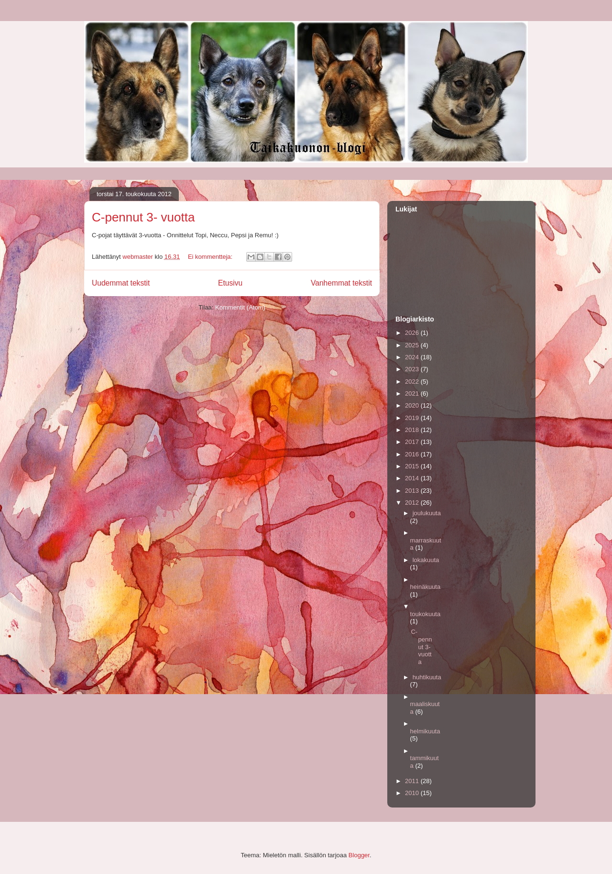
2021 (413, 393)
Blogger (359, 855)
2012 (413, 502)
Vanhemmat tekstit (341, 283)
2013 (413, 490)
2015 (413, 466)
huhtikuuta (427, 677)
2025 (413, 345)
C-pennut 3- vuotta (143, 217)
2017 (413, 441)
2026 (413, 332)
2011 (413, 781)
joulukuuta (427, 513)
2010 (413, 793)
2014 (413, 478)
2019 (413, 417)
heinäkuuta (425, 586)
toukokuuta (425, 614)
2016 (413, 454)
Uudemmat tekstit (121, 283)
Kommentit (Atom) (240, 307)
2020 (413, 405)
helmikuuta (425, 731)
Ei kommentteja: (211, 256)
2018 (413, 429)
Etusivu (230, 283)
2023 (413, 369)
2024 (413, 357)
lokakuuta (426, 560)
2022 (413, 381)
